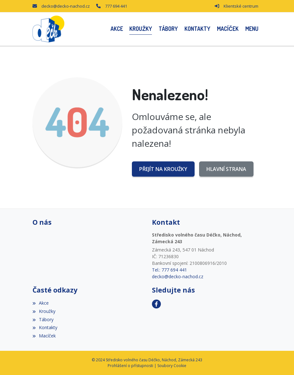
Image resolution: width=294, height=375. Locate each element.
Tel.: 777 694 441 (169, 270)
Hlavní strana (226, 169)
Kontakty (44, 327)
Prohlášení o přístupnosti (130, 365)
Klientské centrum (241, 6)
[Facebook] (156, 304)
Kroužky (43, 311)
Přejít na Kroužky (163, 169)
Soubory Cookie (171, 365)
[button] (252, 29)
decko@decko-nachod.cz (65, 6)
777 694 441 (116, 6)
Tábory (43, 319)
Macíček (44, 336)
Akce (40, 303)
